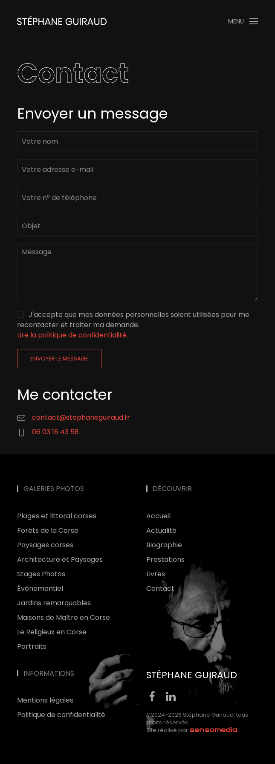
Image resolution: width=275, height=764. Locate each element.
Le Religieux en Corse (52, 632)
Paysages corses (45, 545)
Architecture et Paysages (60, 559)
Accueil (158, 516)
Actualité (161, 530)
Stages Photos (41, 574)
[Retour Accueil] (62, 21)
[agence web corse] (213, 730)
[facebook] (152, 696)
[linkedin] (171, 696)
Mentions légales (45, 700)
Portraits (31, 646)
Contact (160, 588)
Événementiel (40, 588)
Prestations (165, 559)
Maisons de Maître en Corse (63, 617)
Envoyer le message (59, 358)
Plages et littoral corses (56, 516)
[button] (243, 21)
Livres (155, 574)
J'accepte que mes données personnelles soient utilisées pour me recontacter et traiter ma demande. (133, 325)
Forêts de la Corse (47, 530)
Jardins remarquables (54, 603)
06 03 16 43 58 (55, 432)
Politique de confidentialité (61, 715)
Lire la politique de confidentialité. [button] (72, 335)
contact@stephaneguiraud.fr (81, 417)
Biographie (164, 545)
